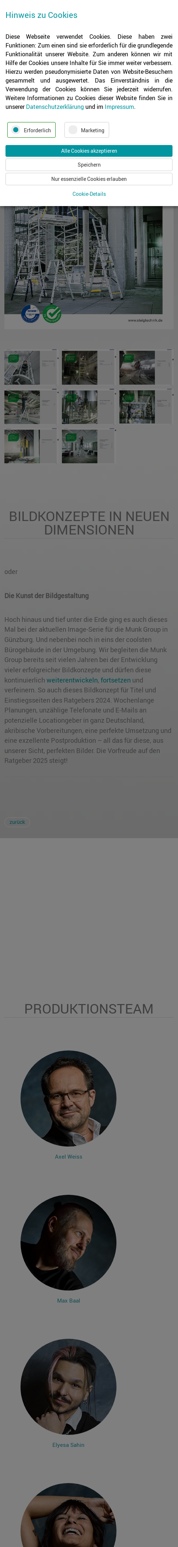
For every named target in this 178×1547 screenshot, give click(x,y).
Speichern (89, 164)
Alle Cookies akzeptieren (89, 150)
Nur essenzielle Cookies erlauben (89, 178)
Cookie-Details (89, 194)
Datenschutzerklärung (55, 107)
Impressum (119, 107)
